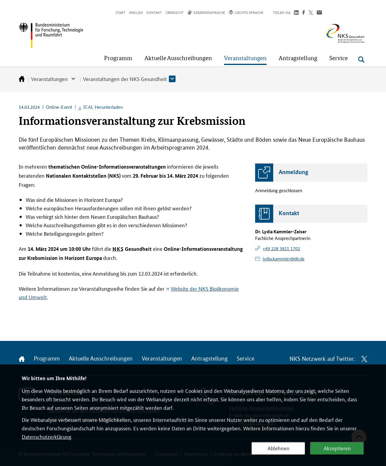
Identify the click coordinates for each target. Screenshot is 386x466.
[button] (118, 58)
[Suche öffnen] (361, 59)
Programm (47, 358)
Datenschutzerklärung (46, 436)
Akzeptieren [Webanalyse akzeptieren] (337, 447)
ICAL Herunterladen (103, 107)
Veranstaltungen (49, 78)
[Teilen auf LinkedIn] (296, 13)
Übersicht (175, 12)
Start (120, 12)
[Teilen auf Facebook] (303, 13)
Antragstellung (209, 358)
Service (245, 358)
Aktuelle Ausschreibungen (101, 358)
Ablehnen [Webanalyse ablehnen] (278, 447)
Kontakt (154, 12)
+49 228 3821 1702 (281, 248)
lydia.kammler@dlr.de (284, 258)
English (136, 12)
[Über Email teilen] (319, 13)
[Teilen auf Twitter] (310, 13)
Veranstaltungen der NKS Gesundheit (125, 78)
